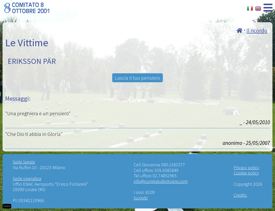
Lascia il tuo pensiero (137, 77)
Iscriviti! (141, 198)
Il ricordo (256, 30)
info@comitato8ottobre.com (161, 181)
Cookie (6, 206)
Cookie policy (246, 173)
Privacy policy (246, 167)
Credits (240, 195)
